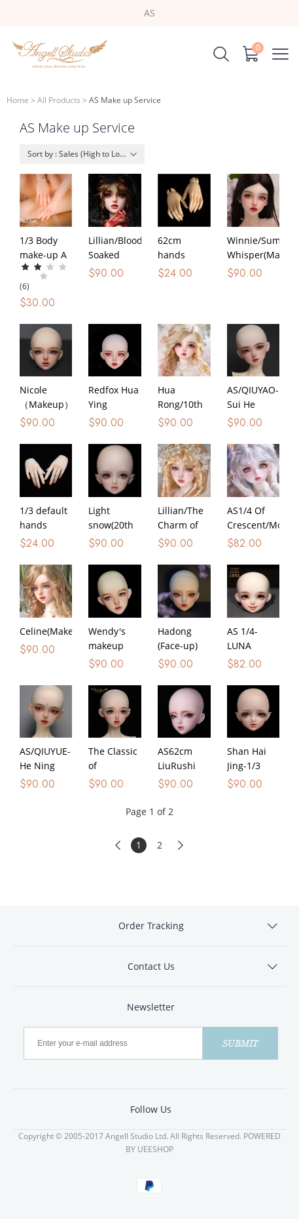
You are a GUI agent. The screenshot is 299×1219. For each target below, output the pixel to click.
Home (18, 100)
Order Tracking (151, 925)
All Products (58, 100)
